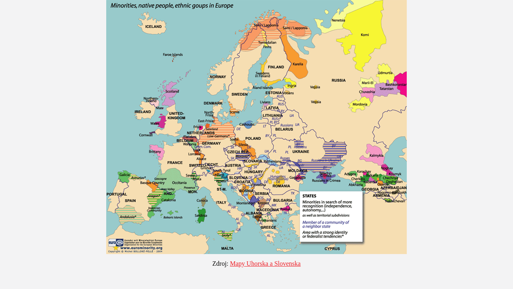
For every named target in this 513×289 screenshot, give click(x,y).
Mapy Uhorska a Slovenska (265, 263)
